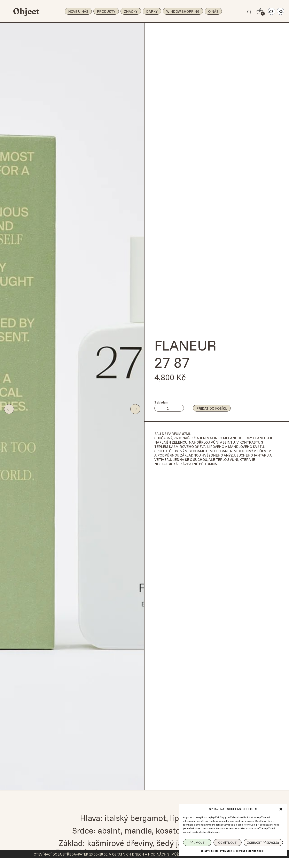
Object (26, 11)
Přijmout (197, 843)
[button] (281, 809)
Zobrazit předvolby (263, 843)
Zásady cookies (209, 850)
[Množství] (169, 408)
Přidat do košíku (211, 408)
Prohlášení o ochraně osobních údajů (242, 850)
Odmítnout (227, 843)
